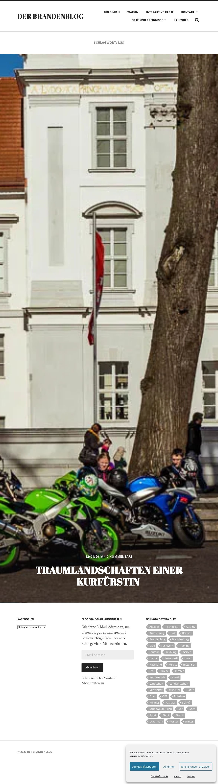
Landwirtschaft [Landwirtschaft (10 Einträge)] (179, 683)
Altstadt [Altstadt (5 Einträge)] (154, 626)
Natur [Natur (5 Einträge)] (190, 690)
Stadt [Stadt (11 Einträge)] (166, 715)
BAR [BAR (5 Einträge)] (173, 633)
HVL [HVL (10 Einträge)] (151, 671)
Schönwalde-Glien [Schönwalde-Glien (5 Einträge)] (160, 709)
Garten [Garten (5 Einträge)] (187, 652)
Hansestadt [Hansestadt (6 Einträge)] (171, 658)
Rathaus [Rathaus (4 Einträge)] (170, 702)
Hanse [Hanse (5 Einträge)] (153, 658)
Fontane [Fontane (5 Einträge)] (154, 652)
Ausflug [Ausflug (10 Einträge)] (190, 626)
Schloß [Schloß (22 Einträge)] (186, 702)
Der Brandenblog (50, 16)
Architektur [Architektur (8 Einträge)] (173, 626)
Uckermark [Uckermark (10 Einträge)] (156, 721)
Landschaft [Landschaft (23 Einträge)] (156, 683)
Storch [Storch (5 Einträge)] (180, 715)
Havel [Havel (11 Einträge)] (187, 658)
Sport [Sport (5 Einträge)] (152, 715)
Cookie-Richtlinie (159, 776)
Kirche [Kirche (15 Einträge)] (165, 671)
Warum (133, 12)
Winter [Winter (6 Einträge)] (189, 721)
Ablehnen (169, 766)
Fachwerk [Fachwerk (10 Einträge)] (167, 645)
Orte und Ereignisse (147, 20)
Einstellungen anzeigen (195, 766)
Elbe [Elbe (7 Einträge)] (152, 645)
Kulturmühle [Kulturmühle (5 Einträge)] (157, 677)
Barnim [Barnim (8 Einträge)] (186, 633)
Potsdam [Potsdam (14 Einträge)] (179, 696)
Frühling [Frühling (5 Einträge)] (171, 652)
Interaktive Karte (160, 12)
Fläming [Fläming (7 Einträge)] (184, 645)
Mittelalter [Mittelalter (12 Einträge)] (155, 690)
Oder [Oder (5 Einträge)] (152, 696)
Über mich (112, 12)
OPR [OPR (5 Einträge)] (164, 696)
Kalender (181, 20)
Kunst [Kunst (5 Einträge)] (175, 677)
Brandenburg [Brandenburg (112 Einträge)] (180, 639)
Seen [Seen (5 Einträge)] (192, 709)
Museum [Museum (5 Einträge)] (174, 690)
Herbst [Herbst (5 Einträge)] (172, 664)
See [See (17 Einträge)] (180, 709)
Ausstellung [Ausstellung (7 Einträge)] (156, 633)
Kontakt (177, 776)
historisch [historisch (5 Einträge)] (189, 664)
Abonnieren (92, 668)
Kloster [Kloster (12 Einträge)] (179, 671)
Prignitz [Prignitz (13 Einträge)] (154, 702)
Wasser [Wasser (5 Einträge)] (173, 721)
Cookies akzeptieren (144, 766)
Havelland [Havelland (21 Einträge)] (155, 664)
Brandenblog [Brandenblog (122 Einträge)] (157, 639)
